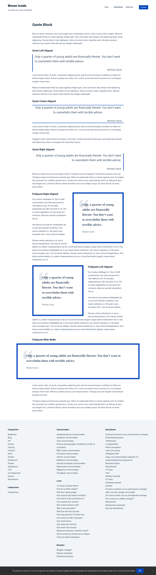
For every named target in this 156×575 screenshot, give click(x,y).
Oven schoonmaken (65, 441)
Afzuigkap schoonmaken (67, 473)
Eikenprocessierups (65, 556)
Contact (143, 7)
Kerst (10, 454)
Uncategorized (14, 473)
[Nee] (153, 571)
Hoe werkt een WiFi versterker (70, 518)
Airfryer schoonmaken (66, 457)
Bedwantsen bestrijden (115, 505)
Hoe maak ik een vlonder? (68, 502)
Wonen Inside (17, 6)
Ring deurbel (110, 466)
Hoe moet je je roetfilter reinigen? (119, 499)
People (11, 463)
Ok (140, 571)
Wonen (11, 476)
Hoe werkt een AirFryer (66, 524)
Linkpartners (13, 492)
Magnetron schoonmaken (68, 470)
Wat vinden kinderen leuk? (68, 505)
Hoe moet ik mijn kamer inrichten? (71, 495)
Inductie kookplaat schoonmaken (71, 463)
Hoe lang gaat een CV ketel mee (70, 514)
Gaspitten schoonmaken (67, 437)
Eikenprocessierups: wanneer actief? (72, 531)
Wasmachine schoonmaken (69, 466)
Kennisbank (118, 7)
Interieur (11, 450)
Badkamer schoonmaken (67, 460)
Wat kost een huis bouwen (68, 511)
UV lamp (109, 479)
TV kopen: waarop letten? (68, 486)
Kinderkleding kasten (114, 437)
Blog (108, 7)
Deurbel (108, 486)
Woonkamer (13, 479)
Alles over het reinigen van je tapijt (120, 492)
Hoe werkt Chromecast (67, 527)
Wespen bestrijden (65, 553)
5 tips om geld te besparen (68, 537)
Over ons (131, 7)
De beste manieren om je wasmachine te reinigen (126, 434)
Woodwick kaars (112, 463)
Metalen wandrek (112, 476)
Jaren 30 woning (112, 450)
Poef (107, 473)
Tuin (9, 470)
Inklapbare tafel (112, 454)
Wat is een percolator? (66, 508)
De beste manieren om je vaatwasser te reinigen (126, 489)
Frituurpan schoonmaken (67, 454)
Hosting (11, 447)
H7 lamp (109, 470)
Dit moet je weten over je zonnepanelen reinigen (126, 495)
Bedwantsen (110, 502)
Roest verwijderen (113, 447)
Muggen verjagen (64, 550)
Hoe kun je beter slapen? (67, 489)
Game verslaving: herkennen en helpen (73, 534)
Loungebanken (111, 444)
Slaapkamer (13, 466)
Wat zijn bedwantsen (114, 508)
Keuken (11, 457)
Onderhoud (12, 460)
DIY (9, 441)
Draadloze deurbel (113, 482)
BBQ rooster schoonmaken (68, 450)
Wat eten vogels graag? (67, 492)
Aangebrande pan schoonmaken (71, 434)
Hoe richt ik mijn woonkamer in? (70, 498)
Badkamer (12, 434)
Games (11, 444)
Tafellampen (110, 441)
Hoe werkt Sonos (64, 521)
